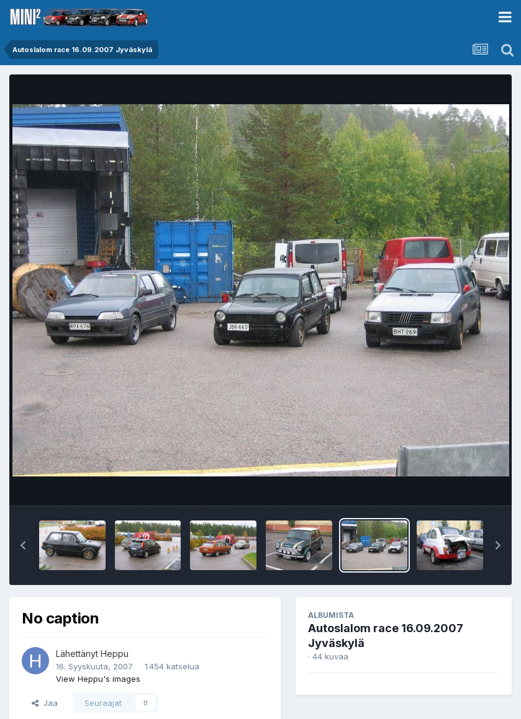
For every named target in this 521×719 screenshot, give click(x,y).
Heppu (115, 653)
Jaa (45, 703)
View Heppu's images (98, 679)
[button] (23, 545)
